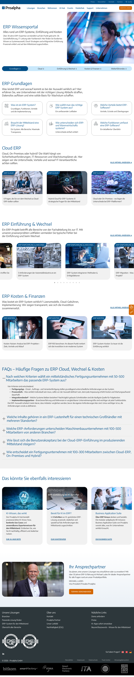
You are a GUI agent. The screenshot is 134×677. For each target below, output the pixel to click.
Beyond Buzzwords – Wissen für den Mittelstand (110, 627)
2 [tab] (58, 283)
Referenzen (52, 8)
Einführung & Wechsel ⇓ (67, 68)
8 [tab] (76, 283)
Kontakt (111, 2)
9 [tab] (79, 283)
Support (90, 8)
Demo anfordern (98, 616)
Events (70, 8)
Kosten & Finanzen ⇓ (93, 68)
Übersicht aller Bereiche (11, 627)
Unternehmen (101, 8)
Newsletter (102, 2)
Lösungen (31, 8)
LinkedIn (3, 654)
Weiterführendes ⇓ (119, 68)
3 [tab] (61, 283)
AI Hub (62, 8)
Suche (128, 2)
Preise (93, 2)
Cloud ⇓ (41, 68)
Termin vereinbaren (81, 591)
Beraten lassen (125, 8)
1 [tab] (55, 283)
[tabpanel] (38, 261)
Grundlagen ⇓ (15, 68)
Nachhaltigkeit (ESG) (55, 627)
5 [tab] (67, 283)
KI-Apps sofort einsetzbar (101, 623)
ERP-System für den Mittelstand (15, 623)
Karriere (120, 2)
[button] (67, 378)
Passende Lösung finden (12, 620)
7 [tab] (73, 283)
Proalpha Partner (54, 620)
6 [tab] (70, 283)
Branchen (41, 8)
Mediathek (80, 8)
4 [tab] (64, 283)
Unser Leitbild (52, 623)
